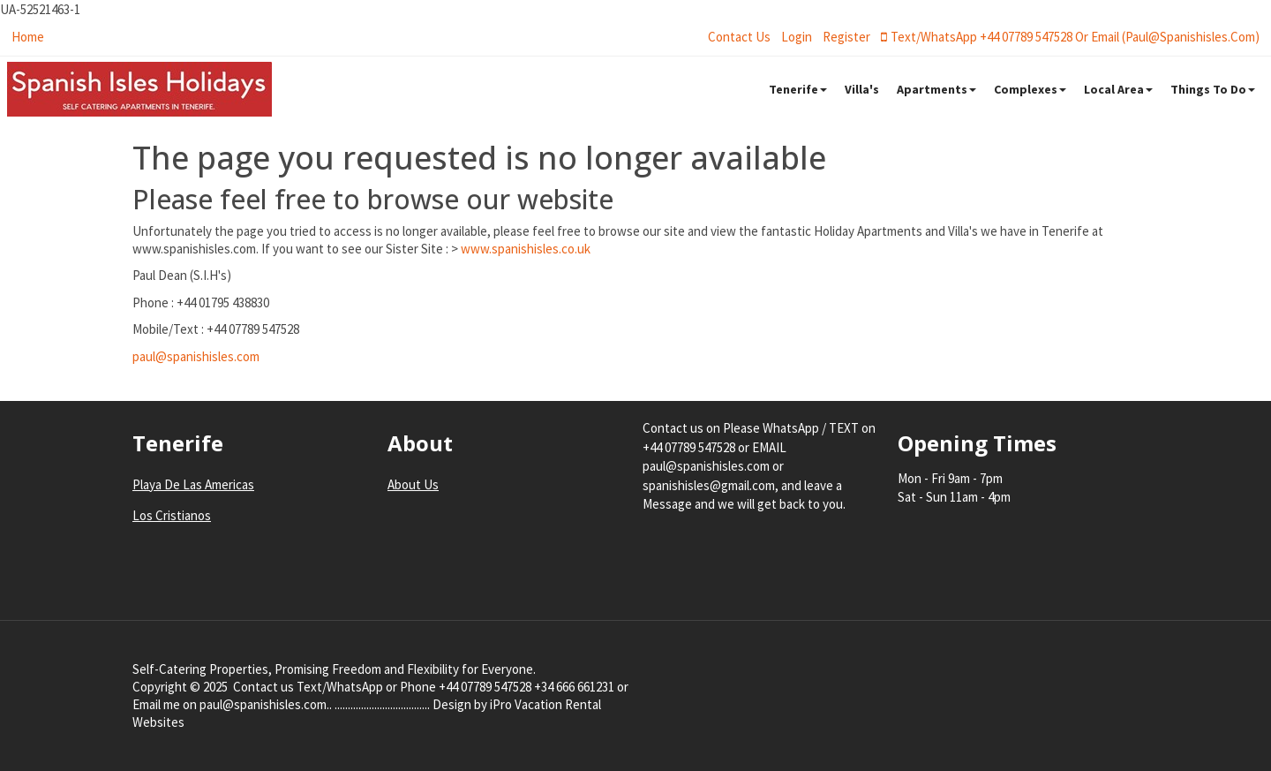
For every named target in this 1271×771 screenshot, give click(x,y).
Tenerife (798, 89)
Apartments (936, 89)
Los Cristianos (171, 515)
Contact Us (739, 36)
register (846, 36)
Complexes (1030, 89)
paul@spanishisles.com (195, 356)
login (796, 36)
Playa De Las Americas (193, 484)
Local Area (1118, 89)
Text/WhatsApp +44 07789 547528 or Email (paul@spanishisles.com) (1070, 36)
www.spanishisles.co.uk (525, 248)
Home (27, 36)
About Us (413, 484)
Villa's (862, 89)
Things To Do (1212, 89)
